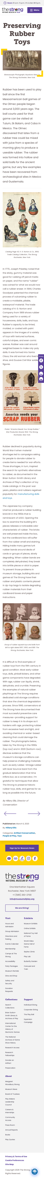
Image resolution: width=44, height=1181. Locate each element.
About (8, 1076)
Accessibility (10, 961)
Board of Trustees (12, 1094)
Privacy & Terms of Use (16, 1156)
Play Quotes (10, 1139)
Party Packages (11, 966)
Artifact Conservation (24, 833)
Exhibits (28, 918)
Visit (7, 918)
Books (7, 1135)
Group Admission (12, 931)
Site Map (9, 1164)
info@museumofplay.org (22, 899)
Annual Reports (11, 1130)
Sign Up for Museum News (22, 848)
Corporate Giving (31, 1009)
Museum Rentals (12, 971)
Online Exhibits (29, 928)
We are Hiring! (22, 908)
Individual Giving (30, 1005)
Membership (10, 949)
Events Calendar (12, 944)
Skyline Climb (29, 951)
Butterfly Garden (30, 961)
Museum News (11, 1089)
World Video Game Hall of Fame (29, 944)
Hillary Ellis (11, 827)
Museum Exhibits (30, 923)
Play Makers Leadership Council (10, 1102)
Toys (19, 835)
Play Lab (27, 956)
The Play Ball (29, 1014)
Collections (11, 999)
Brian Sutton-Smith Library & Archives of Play (11, 1015)
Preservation (10, 1068)
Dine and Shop (11, 976)
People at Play (9, 835)
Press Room (10, 1125)
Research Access (12, 1047)
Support (28, 999)
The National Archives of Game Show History (12, 1040)
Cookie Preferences (14, 1160)
